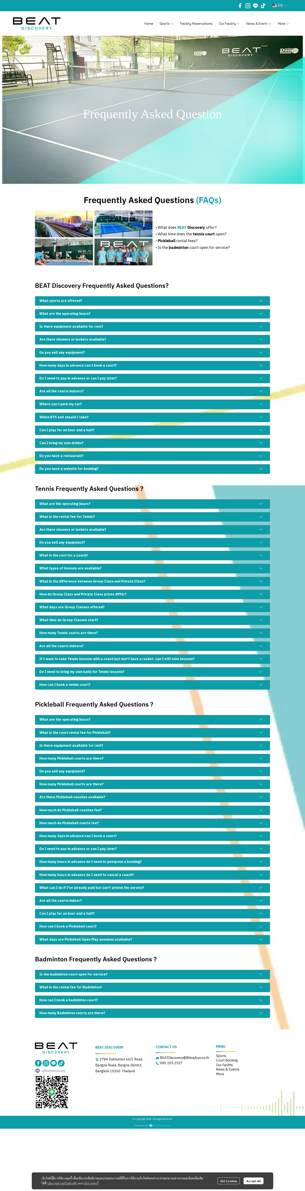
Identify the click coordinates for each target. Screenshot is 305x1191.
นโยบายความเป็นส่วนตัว (62, 1183)
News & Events (227, 1069)
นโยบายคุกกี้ (90, 1183)
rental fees (185, 241)
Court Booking (227, 1060)
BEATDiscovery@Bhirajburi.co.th (184, 1058)
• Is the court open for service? (193, 248)
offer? (202, 228)
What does (167, 228)
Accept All (253, 1181)
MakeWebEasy (162, 1125)
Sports (221, 1056)
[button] (279, 5)
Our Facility (224, 1065)
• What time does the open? (191, 234)
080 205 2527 (171, 1063)
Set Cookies (228, 1181)
